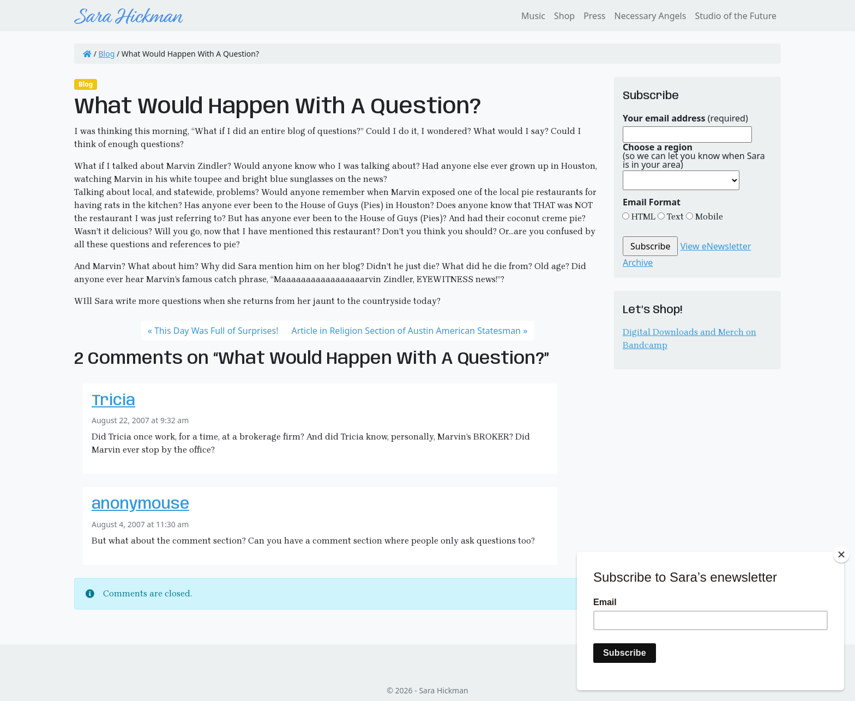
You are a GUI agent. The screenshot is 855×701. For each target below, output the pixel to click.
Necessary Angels (650, 16)
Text (674, 216)
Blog (107, 53)
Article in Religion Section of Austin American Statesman (406, 331)
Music (533, 16)
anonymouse (140, 505)
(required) (685, 118)
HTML (642, 216)
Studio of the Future (735, 16)
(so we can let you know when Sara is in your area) (694, 156)
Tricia (113, 401)
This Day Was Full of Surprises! (216, 331)
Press (594, 16)
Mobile (708, 216)
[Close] (841, 554)
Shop (564, 16)
